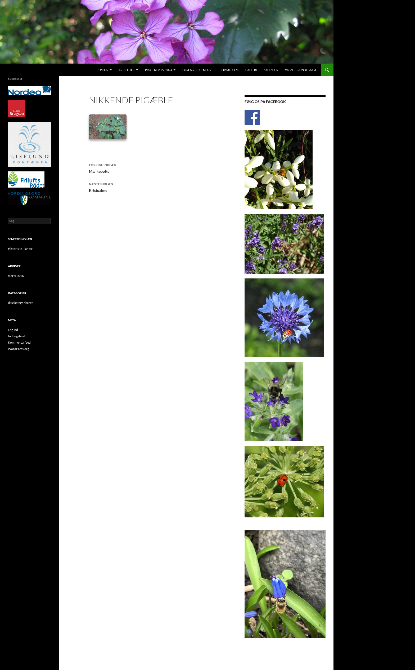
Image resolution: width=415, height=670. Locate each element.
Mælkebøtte (151, 168)
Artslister (126, 70)
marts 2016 (16, 276)
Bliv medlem (229, 70)
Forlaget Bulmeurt (197, 70)
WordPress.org (18, 349)
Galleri (251, 70)
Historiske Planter (20, 249)
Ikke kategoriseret (20, 303)
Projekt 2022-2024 (158, 70)
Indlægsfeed (16, 336)
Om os (103, 70)
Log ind (13, 330)
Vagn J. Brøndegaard (301, 70)
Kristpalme (151, 187)
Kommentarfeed (19, 342)
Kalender (271, 70)
